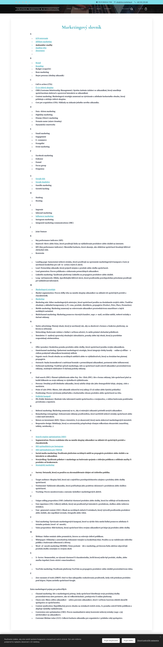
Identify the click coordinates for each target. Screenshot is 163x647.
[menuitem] (93, 9)
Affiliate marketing (44, 42)
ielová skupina (47, 88)
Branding (39, 66)
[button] (128, 9)
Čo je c (38, 88)
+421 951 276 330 (142, 2)
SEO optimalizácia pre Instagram (49, 446)
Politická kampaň (43, 396)
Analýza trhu (41, 48)
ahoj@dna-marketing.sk (124, 2)
